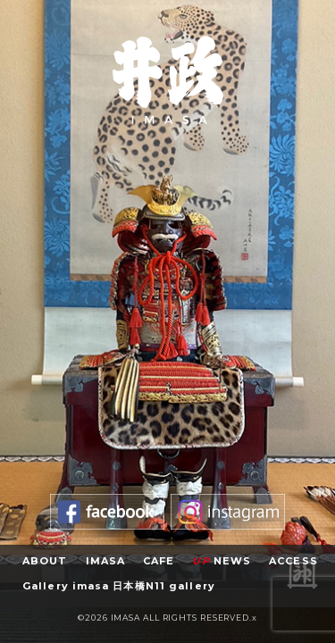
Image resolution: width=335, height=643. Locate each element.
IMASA (106, 561)
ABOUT (45, 561)
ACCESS (293, 561)
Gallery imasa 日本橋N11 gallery (118, 586)
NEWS (221, 561)
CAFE (158, 561)
